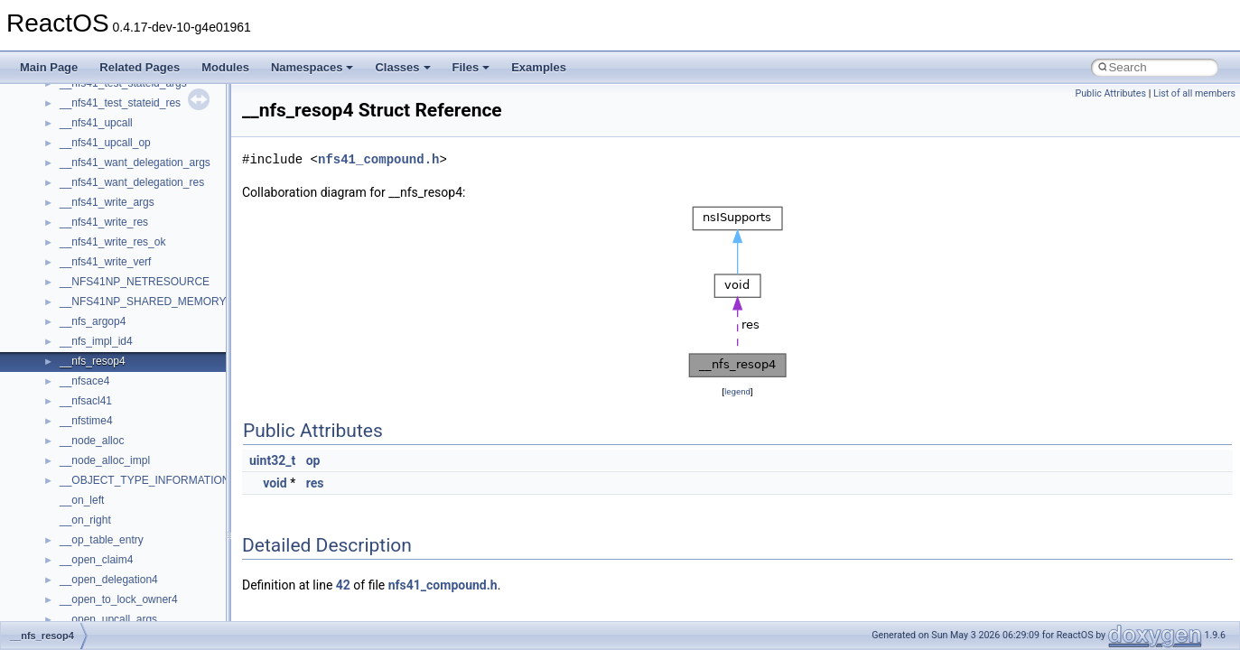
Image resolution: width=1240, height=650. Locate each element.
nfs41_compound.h (378, 159)
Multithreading (64, 290)
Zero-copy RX (64, 251)
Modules (225, 67)
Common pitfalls (69, 191)
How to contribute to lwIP (91, 151)
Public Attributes (1110, 93)
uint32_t (272, 460)
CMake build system (79, 171)
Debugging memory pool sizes (103, 211)
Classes (402, 67)
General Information (78, 370)
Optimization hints (74, 310)
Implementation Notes (83, 330)
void (274, 483)
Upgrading (55, 112)
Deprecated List (69, 410)
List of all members (1194, 93)
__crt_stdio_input (101, 509)
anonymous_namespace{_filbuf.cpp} (147, 588)
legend (737, 391)
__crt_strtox (88, 549)
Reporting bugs (67, 231)
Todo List (52, 390)
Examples (538, 67)
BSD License (62, 350)
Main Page (49, 67)
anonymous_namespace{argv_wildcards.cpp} (168, 608)
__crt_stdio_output (104, 529)
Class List (68, 489)
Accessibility (89, 568)
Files (471, 67)
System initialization (78, 271)
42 (343, 585)
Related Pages (139, 67)
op (313, 460)
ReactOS (38, 92)
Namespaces (312, 67)
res (315, 483)
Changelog (57, 131)
